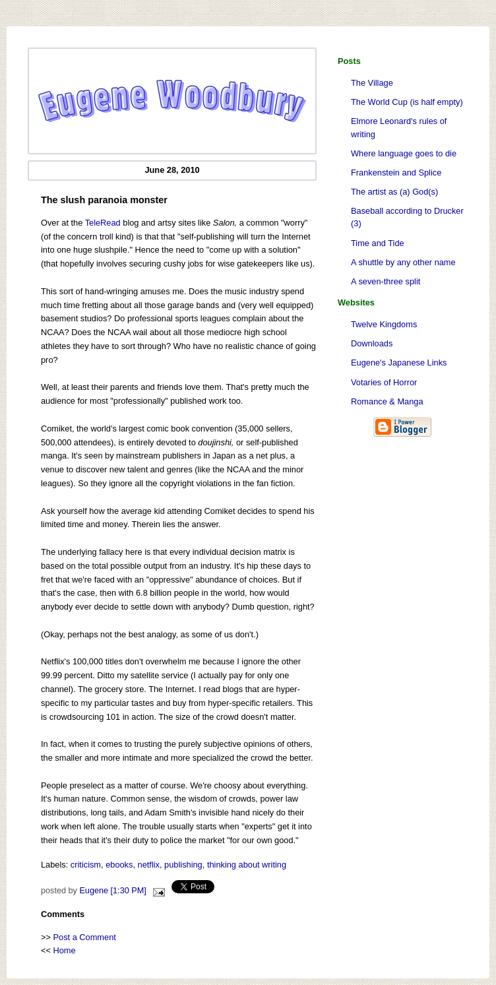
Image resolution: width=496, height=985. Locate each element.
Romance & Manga (387, 401)
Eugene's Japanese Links (399, 362)
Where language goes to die (403, 153)
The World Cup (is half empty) (407, 102)
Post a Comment (84, 937)
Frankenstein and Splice (396, 172)
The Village (372, 83)
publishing (183, 865)
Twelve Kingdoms (384, 324)
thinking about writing (246, 865)
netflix (149, 865)
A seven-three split (385, 281)
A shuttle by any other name (403, 262)
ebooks (119, 865)
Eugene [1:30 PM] (112, 890)
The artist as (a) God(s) (394, 192)
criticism (86, 865)
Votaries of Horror (384, 382)
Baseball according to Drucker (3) (407, 217)
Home (64, 950)
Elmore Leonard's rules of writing (399, 127)
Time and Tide (377, 243)
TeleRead (103, 223)
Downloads (371, 343)
